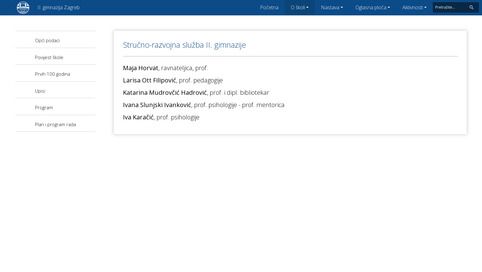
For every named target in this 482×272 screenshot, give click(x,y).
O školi (298, 7)
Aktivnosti (412, 7)
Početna (269, 7)
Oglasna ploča (370, 7)
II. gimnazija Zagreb (59, 7)
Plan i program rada (55, 124)
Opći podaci (47, 40)
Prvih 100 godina (52, 74)
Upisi (40, 91)
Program (44, 107)
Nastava (330, 7)
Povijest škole (49, 57)
